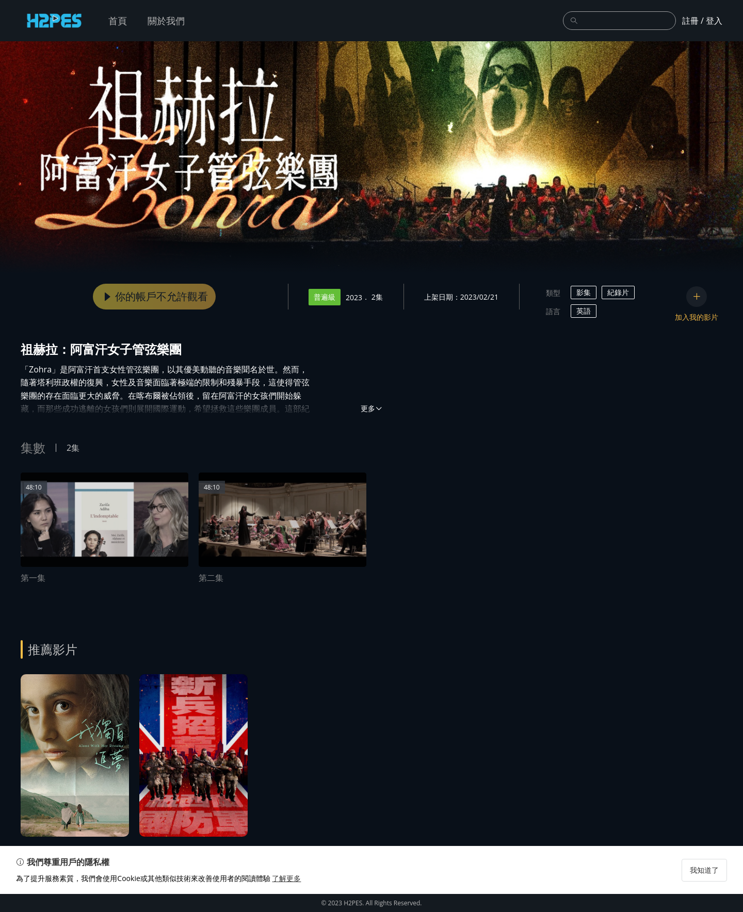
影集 (583, 292)
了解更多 (291, 896)
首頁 (117, 20)
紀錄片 (618, 292)
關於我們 (166, 20)
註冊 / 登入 (702, 20)
